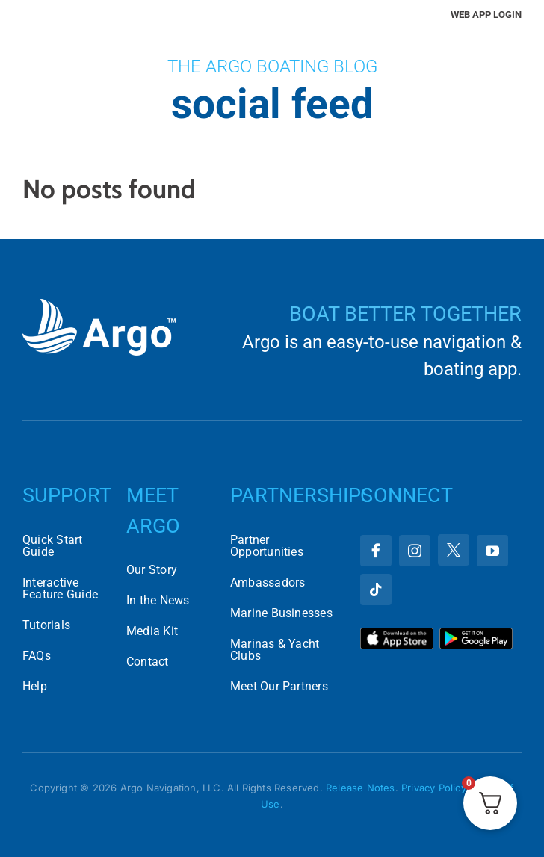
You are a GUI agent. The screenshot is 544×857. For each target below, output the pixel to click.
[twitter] (453, 550)
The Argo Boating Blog (272, 66)
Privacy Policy (433, 787)
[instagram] (414, 550)
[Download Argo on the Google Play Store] (476, 633)
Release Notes (360, 787)
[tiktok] (376, 589)
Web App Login (486, 14)
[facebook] (376, 550)
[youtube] (492, 550)
